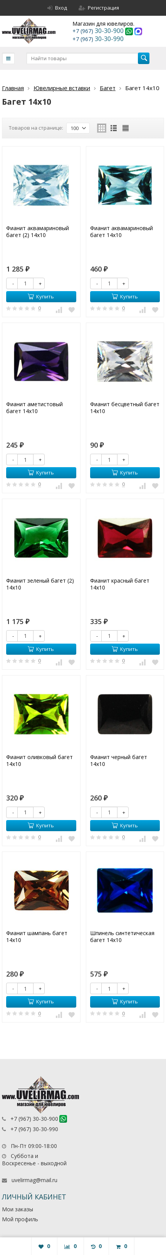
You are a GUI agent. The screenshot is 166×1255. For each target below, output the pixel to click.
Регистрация (99, 7)
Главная (13, 88)
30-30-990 (98, 39)
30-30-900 (98, 30)
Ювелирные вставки (62, 88)
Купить (41, 296)
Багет (108, 88)
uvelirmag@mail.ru (34, 1180)
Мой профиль (20, 1219)
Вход (57, 7)
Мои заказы (17, 1209)
